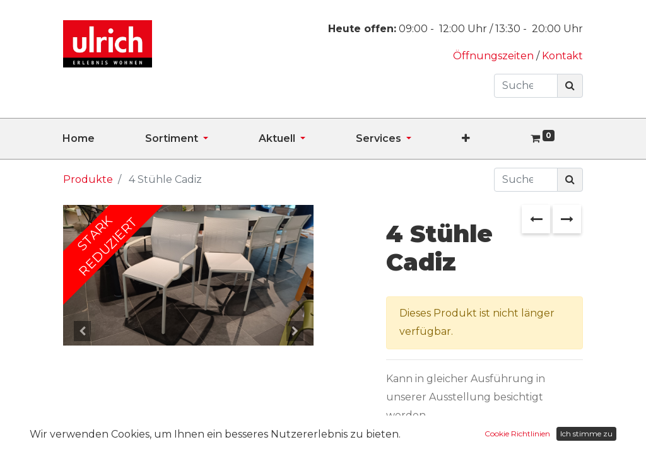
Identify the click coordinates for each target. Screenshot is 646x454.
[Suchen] (570, 86)
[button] (491, 139)
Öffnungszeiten (494, 56)
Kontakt (562, 56)
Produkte (88, 179)
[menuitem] (103, 139)
